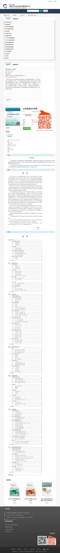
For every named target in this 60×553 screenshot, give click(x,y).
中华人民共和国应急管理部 (11, 524)
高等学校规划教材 (9, 26)
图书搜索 (45, 10)
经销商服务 (32, 549)
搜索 (41, 10)
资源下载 (25, 549)
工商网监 (47, 549)
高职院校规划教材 (9, 46)
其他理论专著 (8, 35)
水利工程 (22, 15)
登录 (49, 1)
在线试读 (27, 128)
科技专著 (7, 31)
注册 (54, 1)
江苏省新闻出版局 (9, 529)
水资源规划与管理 (31, 15)
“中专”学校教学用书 (10, 40)
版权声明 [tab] (10, 136)
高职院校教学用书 (9, 49)
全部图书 (15, 15)
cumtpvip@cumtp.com (11, 515)
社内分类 (8, 18)
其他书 (6, 58)
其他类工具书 (8, 33)
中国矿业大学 (8, 531)
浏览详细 (8, 99)
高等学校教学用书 (9, 29)
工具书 (6, 55)
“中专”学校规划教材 (10, 37)
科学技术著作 (8, 22)
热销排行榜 (15, 64)
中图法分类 (15, 18)
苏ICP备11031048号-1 (43, 551)
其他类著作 (7, 24)
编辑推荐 (8, 64)
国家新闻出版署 (9, 527)
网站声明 (13, 549)
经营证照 (39, 549)
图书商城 (7, 15)
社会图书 (7, 53)
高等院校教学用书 (9, 44)
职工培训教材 (8, 51)
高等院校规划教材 (9, 42)
